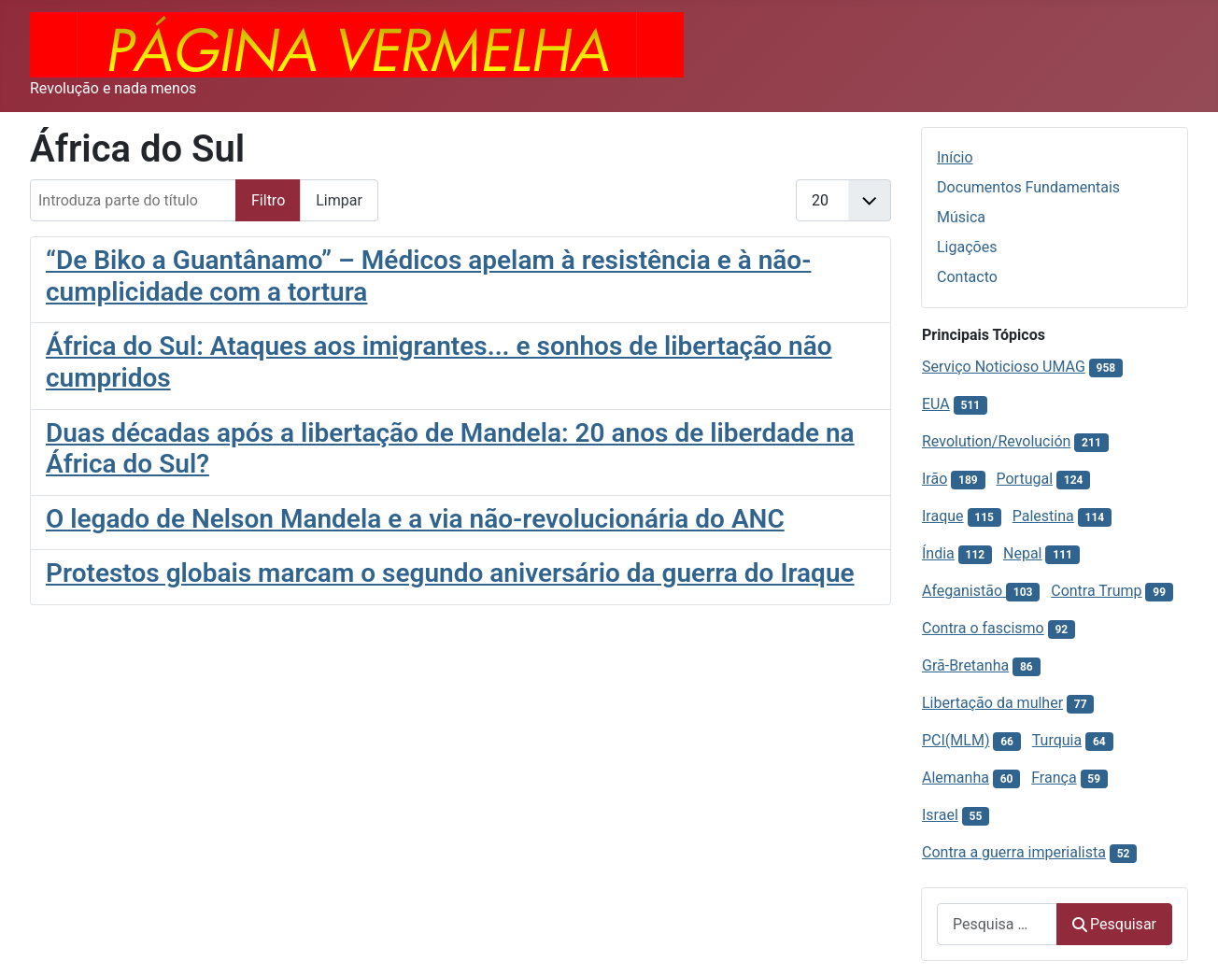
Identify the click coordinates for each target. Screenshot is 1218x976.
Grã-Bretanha (965, 665)
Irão (934, 479)
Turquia (1057, 740)
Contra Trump (1096, 591)
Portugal (1024, 479)
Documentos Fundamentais (1028, 187)
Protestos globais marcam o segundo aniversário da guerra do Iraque (450, 573)
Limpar (339, 200)
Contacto (967, 277)
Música (961, 217)
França (1053, 777)
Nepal (1022, 553)
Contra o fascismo (983, 628)
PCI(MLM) (955, 740)
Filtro (268, 200)
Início (955, 157)
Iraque (943, 516)
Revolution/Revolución (996, 441)
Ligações (967, 247)
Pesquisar (1114, 924)
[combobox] (997, 924)
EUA (936, 404)
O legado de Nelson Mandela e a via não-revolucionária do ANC (415, 518)
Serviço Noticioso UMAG (1003, 366)
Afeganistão (964, 591)
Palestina (1043, 516)
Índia (938, 553)
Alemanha (955, 777)
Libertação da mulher (992, 703)
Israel (940, 815)
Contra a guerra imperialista (1014, 852)
